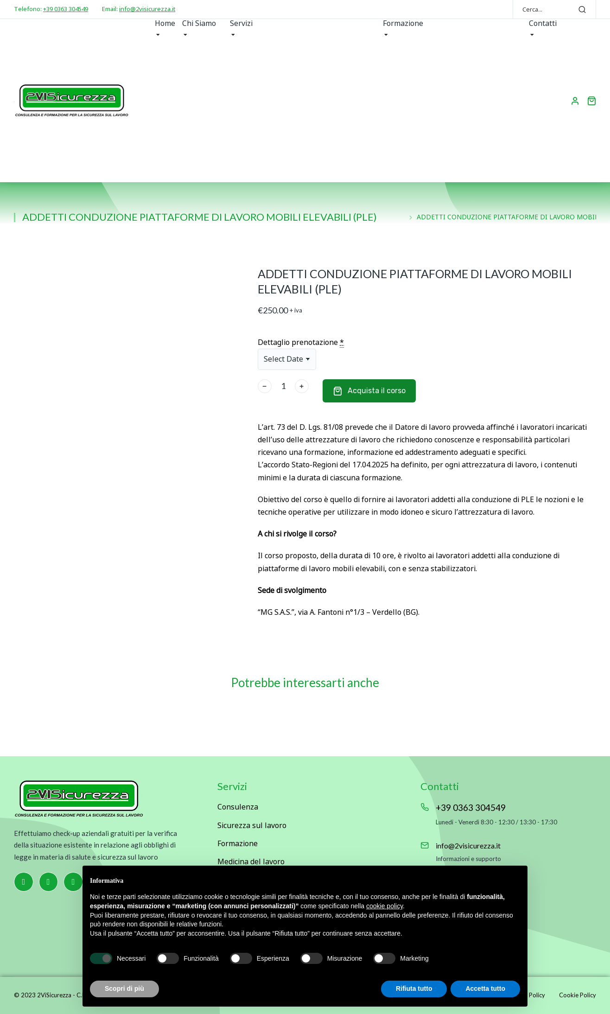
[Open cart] (591, 100)
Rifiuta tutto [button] (414, 988)
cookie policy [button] (384, 906)
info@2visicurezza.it (147, 9)
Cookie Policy (577, 995)
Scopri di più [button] (124, 988)
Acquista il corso (369, 390)
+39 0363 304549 (65, 9)
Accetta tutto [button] (485, 988)
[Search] (582, 9)
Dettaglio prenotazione (301, 342)
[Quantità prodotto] (283, 386)
